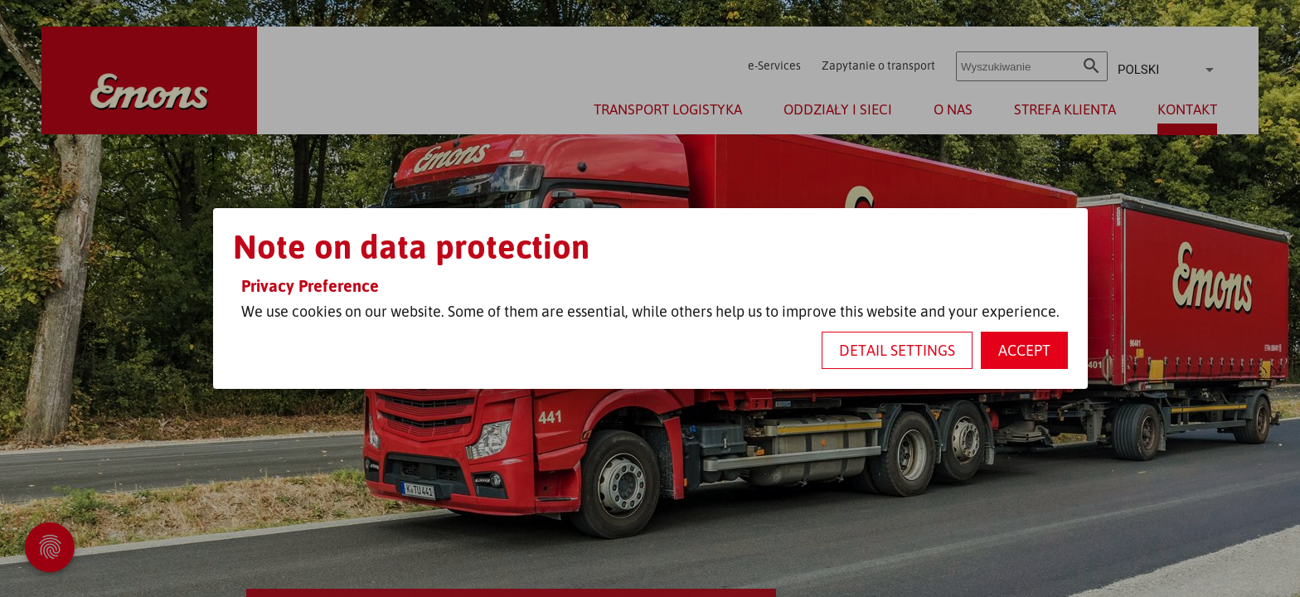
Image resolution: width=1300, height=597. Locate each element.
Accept (1024, 350)
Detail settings (897, 350)
